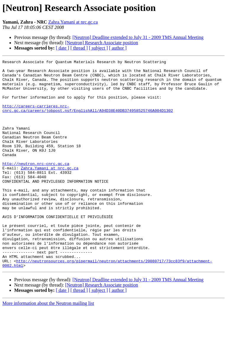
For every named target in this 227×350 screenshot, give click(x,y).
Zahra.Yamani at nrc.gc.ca (73, 21)
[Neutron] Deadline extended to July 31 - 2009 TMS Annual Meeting (137, 37)
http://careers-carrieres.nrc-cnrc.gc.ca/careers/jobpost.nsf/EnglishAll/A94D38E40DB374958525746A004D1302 (87, 118)
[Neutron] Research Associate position (101, 42)
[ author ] (118, 47)
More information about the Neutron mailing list (48, 344)
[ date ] (62, 47)
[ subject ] (98, 47)
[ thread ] (79, 47)
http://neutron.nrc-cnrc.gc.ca (35, 184)
